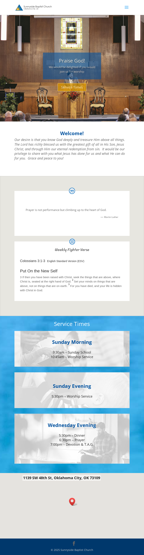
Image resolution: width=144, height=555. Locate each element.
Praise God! (72, 66)
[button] (73, 502)
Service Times (72, 92)
